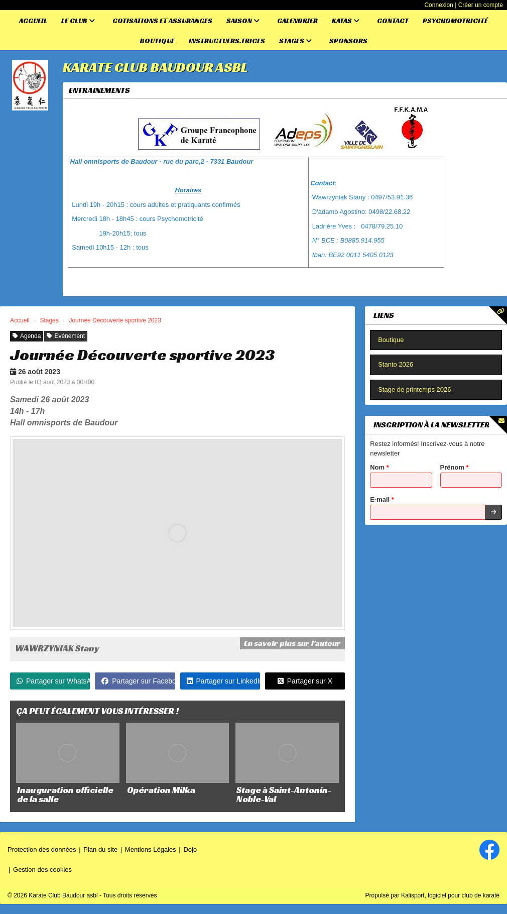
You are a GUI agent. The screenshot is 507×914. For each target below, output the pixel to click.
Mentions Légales (150, 849)
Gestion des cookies (42, 869)
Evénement (66, 335)
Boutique (157, 40)
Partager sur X (305, 681)
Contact (393, 20)
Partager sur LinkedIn (223, 681)
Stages (295, 40)
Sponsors (348, 40)
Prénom (454, 467)
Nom (379, 467)
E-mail (382, 499)
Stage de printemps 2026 (414, 389)
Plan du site (100, 849)
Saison (243, 20)
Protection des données (42, 849)
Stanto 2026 (395, 364)
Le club (78, 20)
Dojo (190, 849)
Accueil (33, 20)
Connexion (438, 5)
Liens (383, 315)
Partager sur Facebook (138, 681)
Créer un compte (480, 5)
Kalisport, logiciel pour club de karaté (450, 895)
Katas (345, 20)
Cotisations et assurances (162, 20)
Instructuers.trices (227, 40)
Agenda (27, 335)
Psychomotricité (455, 20)
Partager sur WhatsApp (53, 681)
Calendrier (297, 20)
